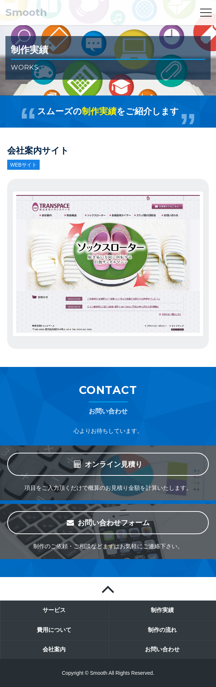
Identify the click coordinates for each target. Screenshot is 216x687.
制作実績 (162, 610)
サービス (54, 610)
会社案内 (54, 649)
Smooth (26, 12)
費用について (54, 630)
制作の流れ (162, 630)
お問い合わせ (162, 649)
